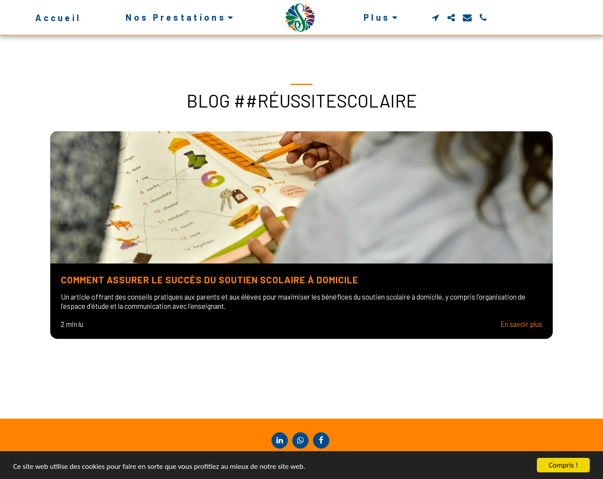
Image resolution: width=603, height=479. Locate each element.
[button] (181, 17)
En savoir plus (521, 323)
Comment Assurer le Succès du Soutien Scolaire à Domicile (209, 279)
